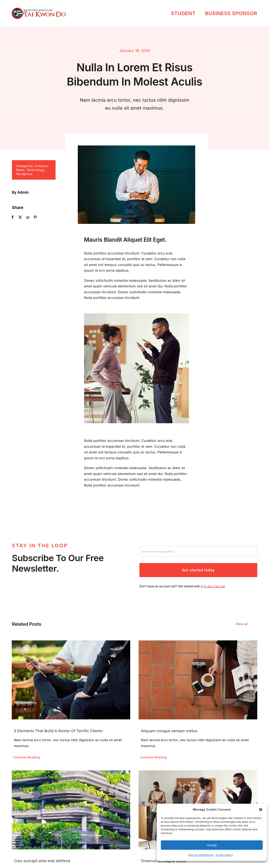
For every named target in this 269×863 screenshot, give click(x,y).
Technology (34, 170)
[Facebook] (11, 217)
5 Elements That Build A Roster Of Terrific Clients (58, 730)
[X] (18, 217)
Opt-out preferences (201, 855)
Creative (39, 166)
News (18, 170)
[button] (261, 809)
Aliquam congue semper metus (169, 730)
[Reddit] (26, 217)
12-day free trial (214, 589)
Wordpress (22, 174)
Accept (212, 845)
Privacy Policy (224, 855)
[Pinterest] (33, 217)
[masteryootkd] (39, 9)
